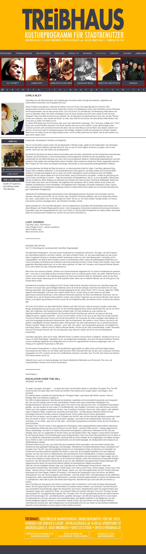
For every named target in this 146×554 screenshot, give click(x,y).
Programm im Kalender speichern (73, 535)
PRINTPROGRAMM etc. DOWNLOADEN (40, 535)
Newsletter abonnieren (105, 535)
